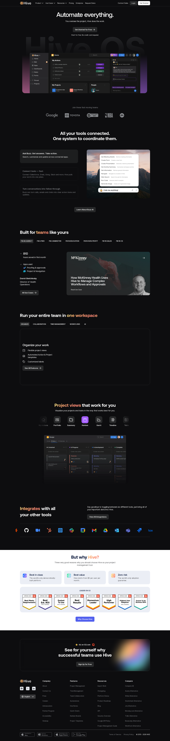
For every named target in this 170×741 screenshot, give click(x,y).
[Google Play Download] (79, 734)
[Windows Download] (44, 734)
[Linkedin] (34, 688)
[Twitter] (27, 688)
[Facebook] (21, 688)
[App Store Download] (61, 734)
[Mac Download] (27, 734)
